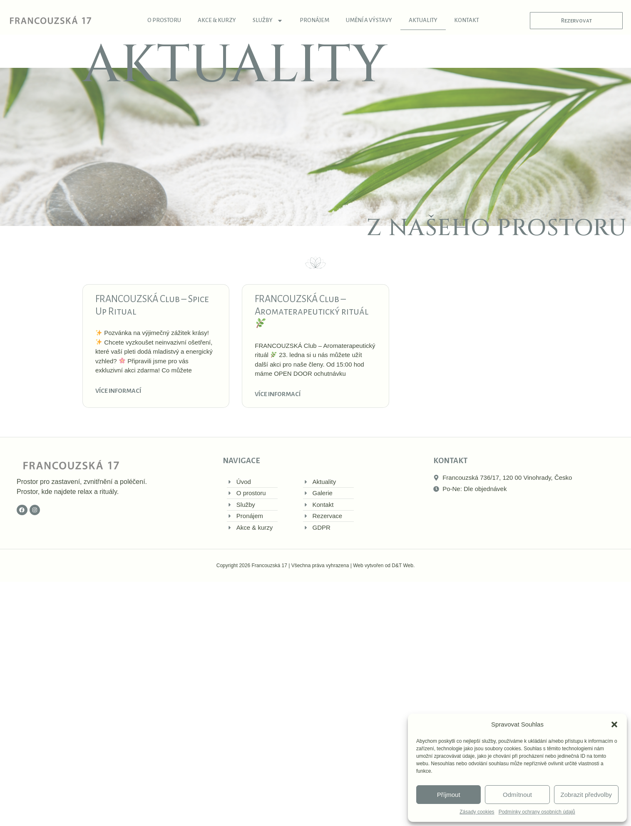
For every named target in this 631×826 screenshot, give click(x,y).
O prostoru (164, 20)
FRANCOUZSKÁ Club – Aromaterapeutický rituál (311, 311)
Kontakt (466, 20)
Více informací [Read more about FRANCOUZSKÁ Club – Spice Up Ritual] (118, 390)
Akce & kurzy (217, 20)
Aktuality (423, 20)
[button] (614, 724)
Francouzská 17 (269, 565)
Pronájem (314, 20)
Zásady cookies (477, 812)
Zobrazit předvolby (586, 794)
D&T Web (402, 565)
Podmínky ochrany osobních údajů (537, 812)
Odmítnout (517, 794)
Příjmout (448, 794)
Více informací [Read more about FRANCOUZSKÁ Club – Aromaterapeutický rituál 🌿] (278, 394)
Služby (268, 20)
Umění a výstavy (369, 20)
